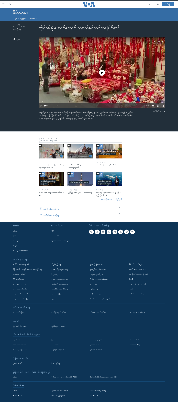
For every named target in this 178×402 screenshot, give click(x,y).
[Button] (17, 39)
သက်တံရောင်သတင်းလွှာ (137, 294)
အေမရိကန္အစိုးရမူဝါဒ (58, 396)
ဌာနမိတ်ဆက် (17, 363)
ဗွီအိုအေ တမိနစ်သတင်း (136, 340)
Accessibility (94, 396)
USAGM (16, 391)
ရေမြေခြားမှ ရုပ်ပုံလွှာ (97, 340)
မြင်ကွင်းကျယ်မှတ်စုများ (98, 269)
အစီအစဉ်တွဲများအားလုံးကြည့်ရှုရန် (111, 199)
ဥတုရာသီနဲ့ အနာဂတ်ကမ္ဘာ (60, 269)
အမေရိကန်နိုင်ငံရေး (19, 284)
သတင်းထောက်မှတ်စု (20, 289)
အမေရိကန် (17, 241)
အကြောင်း (33, 19)
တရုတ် (15, 246)
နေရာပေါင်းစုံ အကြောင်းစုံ (137, 284)
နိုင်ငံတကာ (16, 236)
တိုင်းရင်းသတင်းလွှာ (135, 264)
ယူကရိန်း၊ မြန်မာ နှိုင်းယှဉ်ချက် (61, 289)
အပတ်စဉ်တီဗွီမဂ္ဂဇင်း (20, 350)
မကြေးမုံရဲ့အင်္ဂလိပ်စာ (58, 312)
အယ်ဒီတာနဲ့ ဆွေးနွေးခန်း (21, 264)
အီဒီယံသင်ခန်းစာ (18, 312)
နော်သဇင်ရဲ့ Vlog (134, 345)
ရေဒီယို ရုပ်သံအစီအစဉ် (21, 345)
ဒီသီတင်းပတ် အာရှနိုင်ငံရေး (99, 279)
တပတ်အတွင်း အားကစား (59, 279)
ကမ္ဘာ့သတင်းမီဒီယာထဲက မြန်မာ (23, 294)
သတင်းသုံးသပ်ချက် (19, 274)
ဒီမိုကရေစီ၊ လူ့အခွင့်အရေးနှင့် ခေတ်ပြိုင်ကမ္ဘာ (28, 269)
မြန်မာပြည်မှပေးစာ (96, 264)
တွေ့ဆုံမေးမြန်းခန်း (57, 350)
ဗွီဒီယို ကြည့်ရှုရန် (20, 19)
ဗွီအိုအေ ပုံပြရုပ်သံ (96, 350)
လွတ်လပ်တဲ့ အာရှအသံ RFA (61, 391)
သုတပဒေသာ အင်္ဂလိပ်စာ (137, 312)
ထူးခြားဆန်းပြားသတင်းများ (60, 294)
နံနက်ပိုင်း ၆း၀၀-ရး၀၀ (20, 326)
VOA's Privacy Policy (98, 391)
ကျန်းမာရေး (94, 289)
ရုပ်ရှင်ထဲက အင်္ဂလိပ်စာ (98, 312)
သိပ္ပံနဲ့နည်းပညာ (56, 264)
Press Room (17, 396)
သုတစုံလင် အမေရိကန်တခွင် (138, 274)
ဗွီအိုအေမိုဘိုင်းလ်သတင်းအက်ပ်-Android (103, 377)
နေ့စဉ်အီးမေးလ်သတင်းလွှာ (60, 241)
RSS (53, 231)
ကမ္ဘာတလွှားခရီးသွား (97, 274)
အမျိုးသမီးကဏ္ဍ (95, 294)
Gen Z (131, 279)
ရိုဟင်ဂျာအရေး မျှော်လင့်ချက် (100, 299)
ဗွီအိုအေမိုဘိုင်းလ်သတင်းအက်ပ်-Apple (64, 377)
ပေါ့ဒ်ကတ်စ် (55, 236)
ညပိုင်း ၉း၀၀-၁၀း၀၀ (58, 326)
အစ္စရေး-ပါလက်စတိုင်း (20, 251)
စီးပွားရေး (54, 274)
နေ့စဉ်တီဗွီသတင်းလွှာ (20, 340)
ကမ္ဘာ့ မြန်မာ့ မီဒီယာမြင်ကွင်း (22, 299)
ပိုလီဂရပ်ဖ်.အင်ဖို (95, 345)
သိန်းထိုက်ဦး (17, 29)
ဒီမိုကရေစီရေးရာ (18, 279)
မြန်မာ (15, 231)
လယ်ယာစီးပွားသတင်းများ (60, 284)
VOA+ (15, 377)
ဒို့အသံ (131, 289)
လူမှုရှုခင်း (54, 299)
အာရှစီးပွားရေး (95, 284)
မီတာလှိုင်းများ (56, 363)
